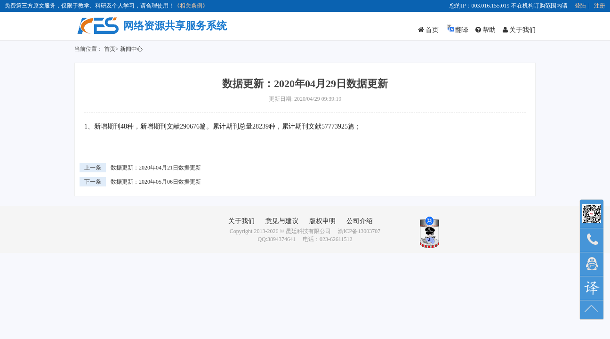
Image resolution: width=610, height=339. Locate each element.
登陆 (580, 5)
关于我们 (519, 29)
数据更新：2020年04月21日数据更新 (156, 167)
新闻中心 (131, 49)
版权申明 (322, 221)
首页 (428, 29)
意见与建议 (281, 221)
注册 (599, 5)
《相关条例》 (191, 5)
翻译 (457, 28)
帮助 (485, 29)
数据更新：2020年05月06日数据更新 (156, 181)
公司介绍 (359, 221)
